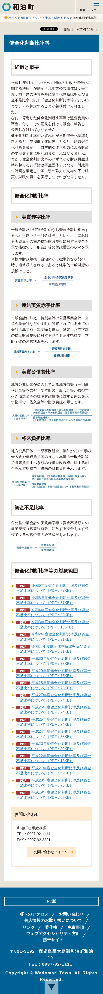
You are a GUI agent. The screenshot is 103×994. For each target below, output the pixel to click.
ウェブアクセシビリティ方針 (53, 934)
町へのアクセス (33, 914)
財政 (67, 18)
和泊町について (31, 18)
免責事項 (75, 927)
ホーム (12, 18)
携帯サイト (53, 940)
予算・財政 (52, 18)
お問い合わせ (71, 914)
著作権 (51, 927)
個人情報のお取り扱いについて (53, 920)
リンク (28, 927)
